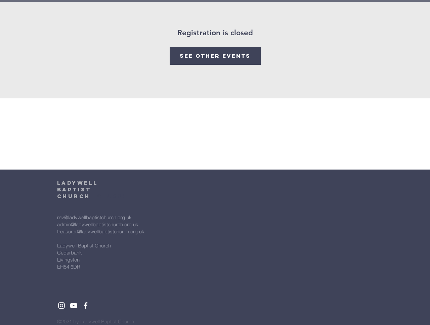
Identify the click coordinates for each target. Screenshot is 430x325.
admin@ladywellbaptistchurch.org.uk (97, 224)
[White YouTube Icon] (73, 305)
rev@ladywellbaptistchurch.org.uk (94, 217)
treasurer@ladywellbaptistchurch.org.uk (100, 231)
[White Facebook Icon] (85, 305)
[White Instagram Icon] (61, 305)
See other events (215, 55)
